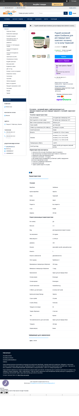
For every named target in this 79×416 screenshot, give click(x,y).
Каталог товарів (18, 19)
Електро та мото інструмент (14, 71)
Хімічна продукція (11, 81)
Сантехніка (9, 76)
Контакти (38, 19)
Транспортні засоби (12, 56)
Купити (64, 56)
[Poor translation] (5, 392)
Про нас (29, 19)
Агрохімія (9, 78)
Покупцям (54, 19)
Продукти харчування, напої (14, 86)
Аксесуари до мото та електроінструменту (12, 39)
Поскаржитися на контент (36, 383)
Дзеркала (9, 42)
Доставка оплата (7, 355)
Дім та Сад (9, 68)
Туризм (8, 93)
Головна (7, 19)
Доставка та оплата (8, 357)
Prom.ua (47, 381)
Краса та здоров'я (11, 83)
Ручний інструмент (11, 36)
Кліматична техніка (11, 73)
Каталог (7, 29)
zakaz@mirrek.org (10, 146)
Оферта (5, 361)
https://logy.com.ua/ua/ (23, 375)
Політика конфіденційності (9, 359)
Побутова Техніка (11, 31)
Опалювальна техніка (12, 59)
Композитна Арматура (12, 33)
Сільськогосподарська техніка (12, 49)
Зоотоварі (9, 88)
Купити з (63, 61)
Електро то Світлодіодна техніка (13, 45)
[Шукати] (66, 13)
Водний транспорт (11, 61)
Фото (46, 19)
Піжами (8, 90)
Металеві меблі (10, 64)
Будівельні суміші (11, 66)
